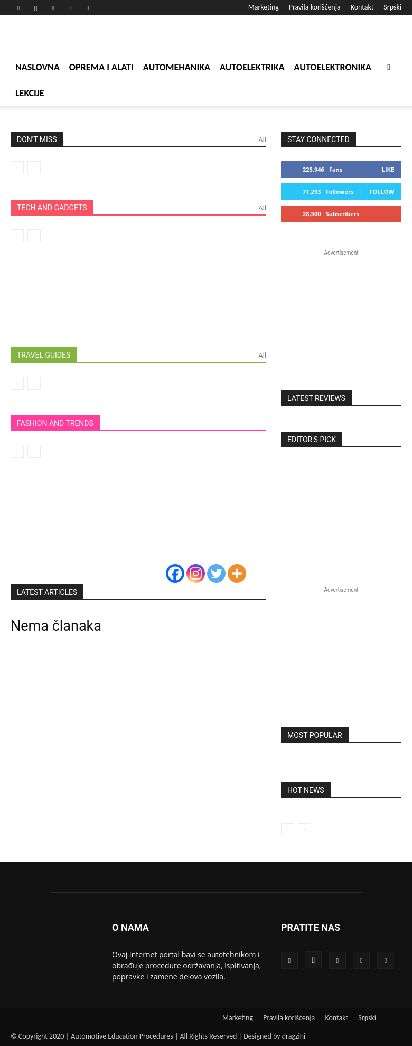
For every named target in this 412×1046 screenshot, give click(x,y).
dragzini (294, 1036)
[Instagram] (195, 573)
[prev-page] (17, 167)
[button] (388, 67)
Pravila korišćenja (315, 7)
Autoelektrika (252, 67)
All (262, 140)
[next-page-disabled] (34, 167)
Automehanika (176, 67)
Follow (381, 191)
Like (388, 169)
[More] (237, 573)
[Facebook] (175, 573)
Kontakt (362, 7)
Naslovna (37, 67)
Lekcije (29, 93)
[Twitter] (216, 573)
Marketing (263, 7)
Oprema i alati (101, 67)
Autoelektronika (332, 67)
